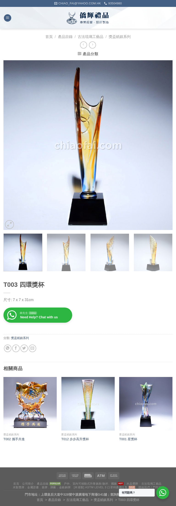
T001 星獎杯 (128, 439)
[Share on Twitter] (24, 348)
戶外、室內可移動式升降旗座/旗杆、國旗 (90, 483)
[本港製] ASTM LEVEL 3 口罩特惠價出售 (101, 487)
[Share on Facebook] (16, 348)
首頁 (49, 37)
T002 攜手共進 (14, 439)
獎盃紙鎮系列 (120, 37)
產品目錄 (65, 37)
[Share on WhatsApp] (7, 348)
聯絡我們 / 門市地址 (151, 487)
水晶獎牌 (132, 483)
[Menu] (7, 18)
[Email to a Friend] (32, 348)
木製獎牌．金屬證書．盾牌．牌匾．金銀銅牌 (42, 487)
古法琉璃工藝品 (90, 37)
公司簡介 (28, 483)
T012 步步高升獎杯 (75, 439)
